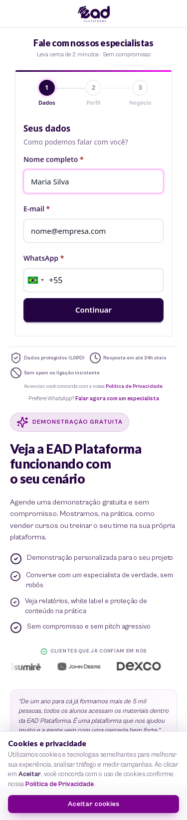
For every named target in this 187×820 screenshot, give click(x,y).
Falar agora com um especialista (117, 398)
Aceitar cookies (93, 804)
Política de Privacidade (134, 386)
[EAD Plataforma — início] (94, 13)
